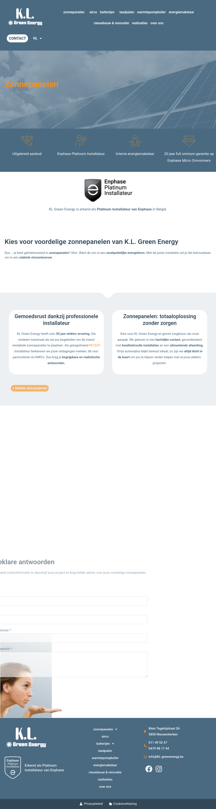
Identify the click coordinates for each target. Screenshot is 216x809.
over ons (157, 23)
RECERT (94, 345)
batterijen (108, 12)
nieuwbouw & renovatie (111, 23)
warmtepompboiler (151, 12)
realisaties (139, 23)
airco (93, 12)
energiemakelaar (181, 12)
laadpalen (127, 12)
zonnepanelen (74, 12)
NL (37, 38)
